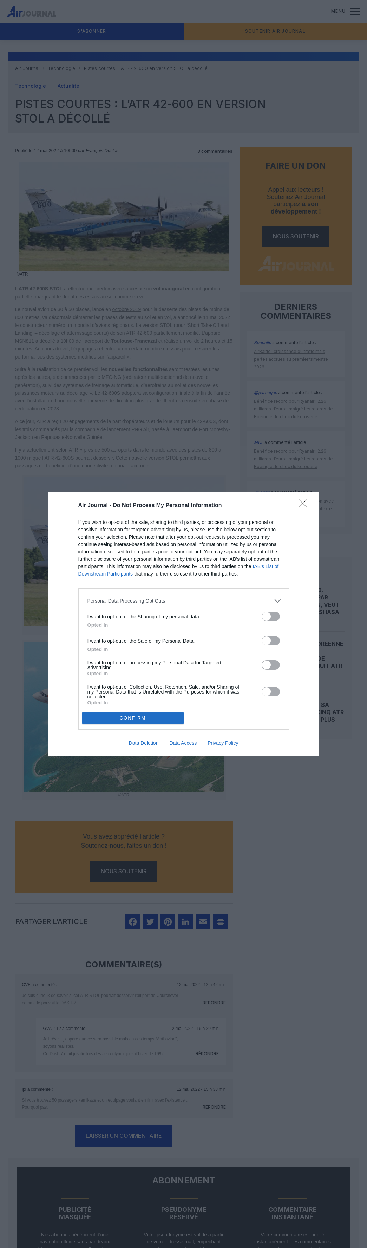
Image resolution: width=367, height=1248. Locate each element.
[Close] (305, 505)
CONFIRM (133, 718)
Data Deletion (144, 743)
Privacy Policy (223, 743)
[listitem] (183, 601)
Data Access (183, 743)
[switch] (271, 616)
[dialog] (183, 624)
